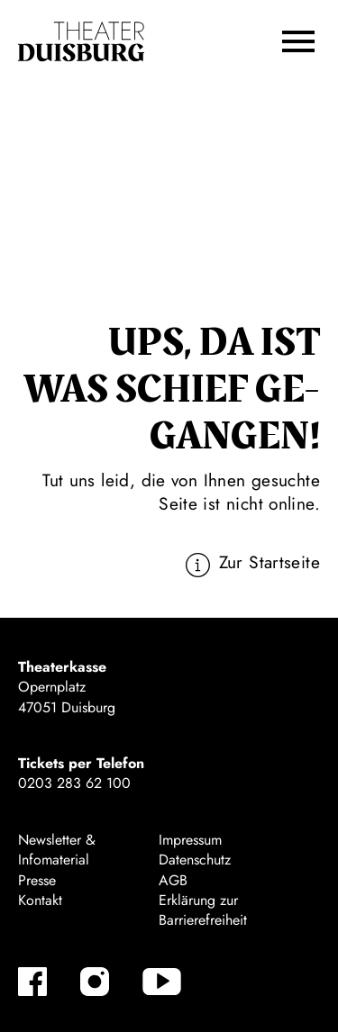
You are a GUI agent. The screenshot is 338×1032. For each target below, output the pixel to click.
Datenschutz (195, 859)
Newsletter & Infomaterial (57, 849)
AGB (173, 880)
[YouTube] (161, 981)
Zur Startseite (269, 562)
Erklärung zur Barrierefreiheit (203, 910)
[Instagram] (94, 981)
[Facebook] (32, 981)
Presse (37, 880)
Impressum (190, 839)
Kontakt (40, 900)
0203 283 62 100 (74, 783)
